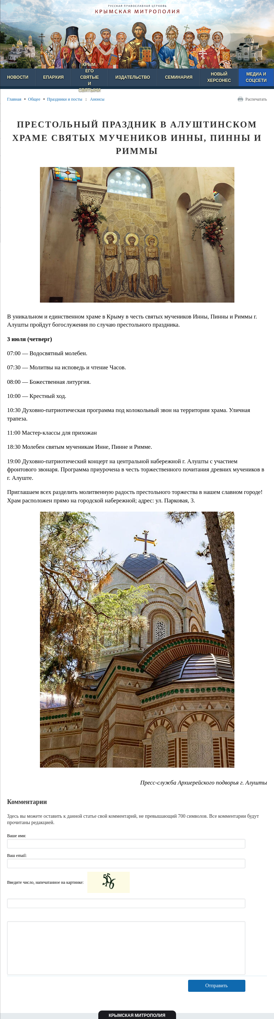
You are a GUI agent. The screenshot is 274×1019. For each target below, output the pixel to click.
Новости (17, 77)
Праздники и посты (64, 99)
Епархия (53, 77)
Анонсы (97, 99)
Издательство (132, 77)
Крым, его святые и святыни (89, 77)
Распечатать (256, 99)
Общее (34, 99)
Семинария (178, 77)
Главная (14, 99)
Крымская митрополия (137, 1015)
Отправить (216, 985)
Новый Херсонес (219, 77)
